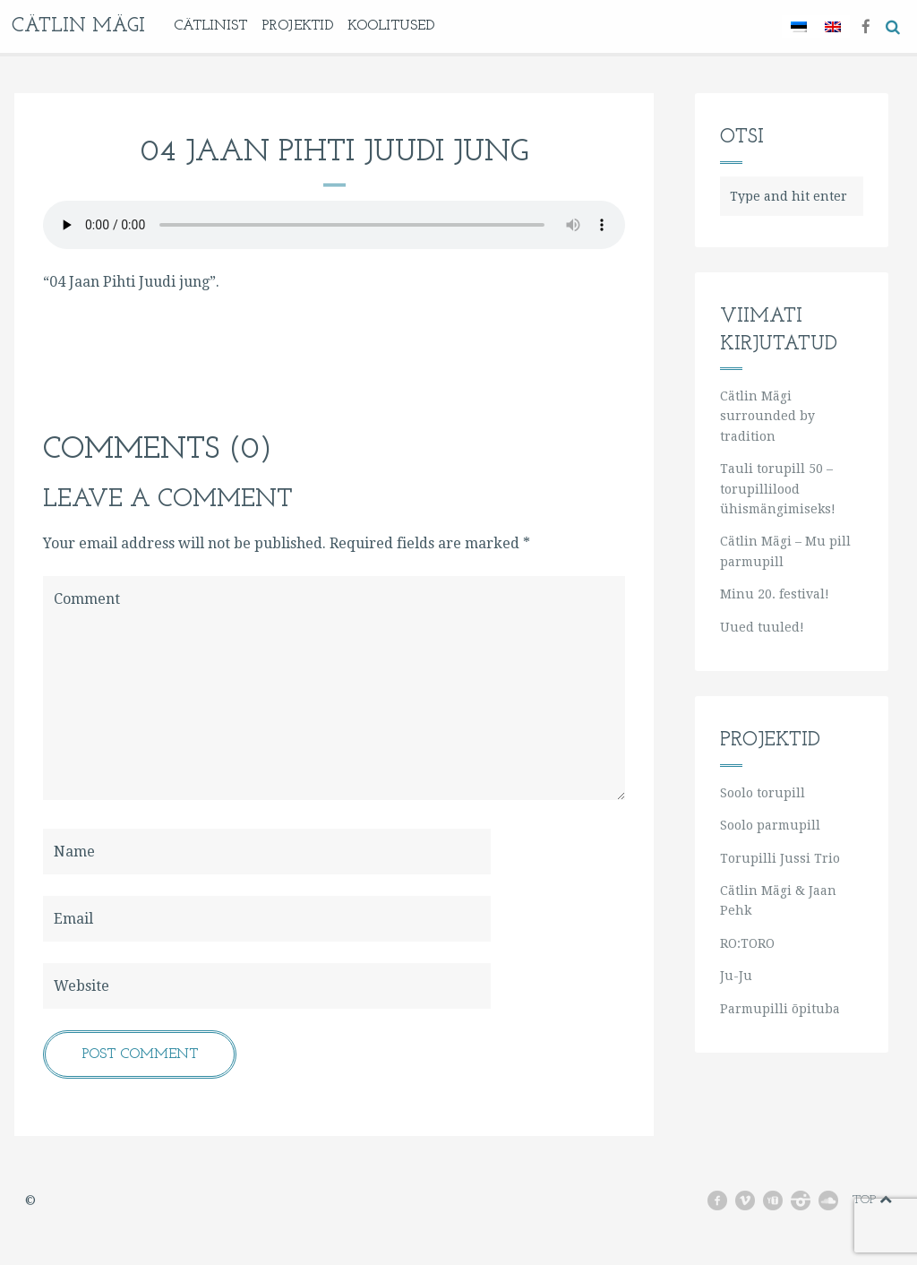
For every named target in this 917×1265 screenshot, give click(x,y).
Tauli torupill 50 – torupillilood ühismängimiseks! (778, 488)
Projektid (297, 26)
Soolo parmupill (770, 825)
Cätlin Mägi (78, 26)
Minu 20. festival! (774, 594)
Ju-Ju (736, 975)
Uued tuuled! (762, 627)
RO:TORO (747, 943)
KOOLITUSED (390, 26)
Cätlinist (210, 26)
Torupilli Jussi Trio (780, 858)
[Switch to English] (833, 26)
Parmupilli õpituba (780, 1009)
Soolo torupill (762, 793)
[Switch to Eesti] (799, 26)
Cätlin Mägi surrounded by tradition (767, 416)
